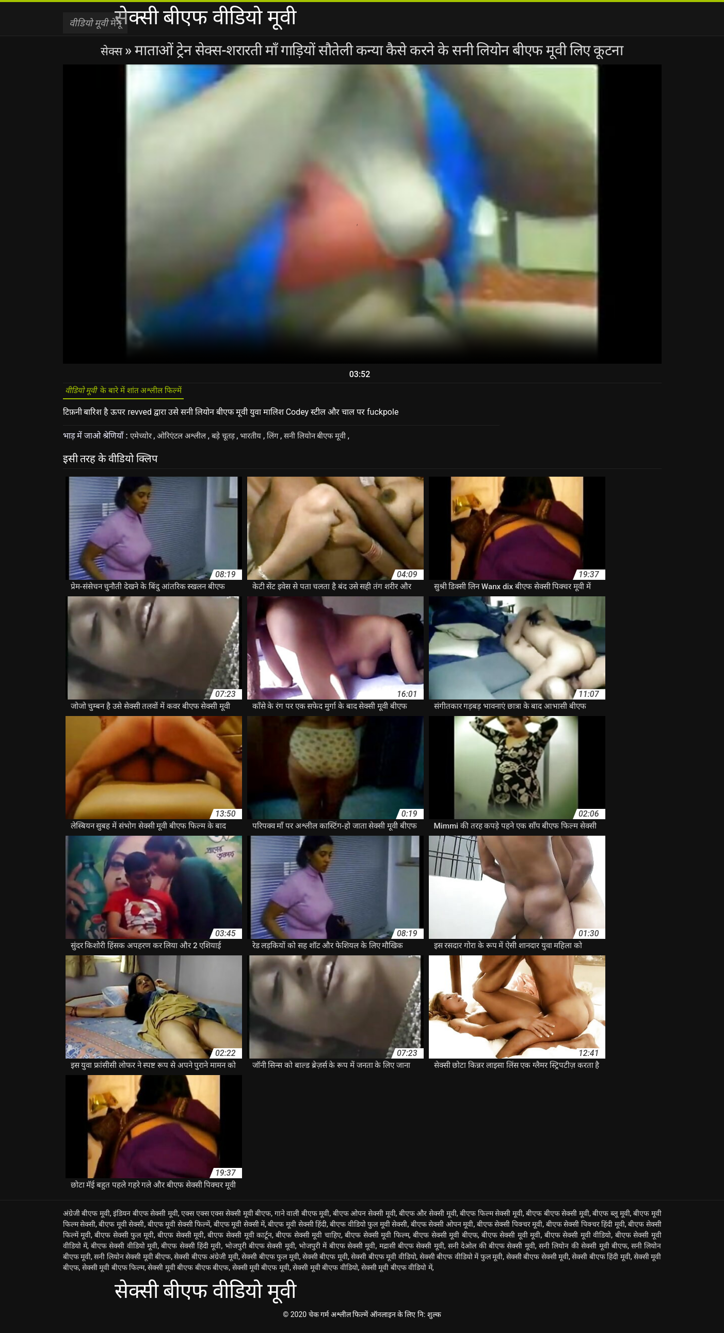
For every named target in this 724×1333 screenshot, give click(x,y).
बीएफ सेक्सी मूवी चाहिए (308, 1240)
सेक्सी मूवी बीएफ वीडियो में (396, 1273)
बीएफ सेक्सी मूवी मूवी (511, 1240)
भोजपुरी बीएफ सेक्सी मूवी (260, 1251)
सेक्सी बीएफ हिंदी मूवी (601, 1262)
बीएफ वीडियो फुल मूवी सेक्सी (368, 1229)
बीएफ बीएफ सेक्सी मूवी (557, 1218)
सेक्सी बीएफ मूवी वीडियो (383, 1262)
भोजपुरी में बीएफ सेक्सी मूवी (337, 1251)
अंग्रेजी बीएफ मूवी (86, 1218)
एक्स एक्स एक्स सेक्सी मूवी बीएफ (226, 1218)
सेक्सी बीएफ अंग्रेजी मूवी (206, 1262)
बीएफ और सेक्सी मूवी (428, 1218)
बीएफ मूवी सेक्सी (121, 1229)
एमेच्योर (142, 441)
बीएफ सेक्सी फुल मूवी (124, 1240)
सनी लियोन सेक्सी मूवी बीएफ (132, 1262)
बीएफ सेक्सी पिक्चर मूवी (510, 1229)
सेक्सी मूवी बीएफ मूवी (260, 1273)
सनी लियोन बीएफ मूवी (330, 441)
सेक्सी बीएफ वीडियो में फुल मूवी (461, 1262)
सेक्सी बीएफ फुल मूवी (270, 1262)
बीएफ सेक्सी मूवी (180, 1240)
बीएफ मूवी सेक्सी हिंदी (297, 1229)
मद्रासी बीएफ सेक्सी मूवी (411, 1251)
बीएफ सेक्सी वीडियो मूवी (124, 1251)
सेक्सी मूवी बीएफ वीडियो (325, 1273)
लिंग (285, 441)
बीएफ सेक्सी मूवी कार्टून (239, 1240)
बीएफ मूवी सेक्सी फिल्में (179, 1229)
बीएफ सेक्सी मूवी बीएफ (445, 1240)
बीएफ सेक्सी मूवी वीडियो (578, 1240)
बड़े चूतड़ (232, 441)
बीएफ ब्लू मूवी (611, 1218)
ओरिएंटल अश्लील (186, 441)
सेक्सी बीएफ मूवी (325, 1262)
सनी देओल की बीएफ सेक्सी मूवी (491, 1251)
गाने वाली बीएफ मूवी (302, 1218)
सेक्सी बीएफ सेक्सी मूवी (537, 1262)
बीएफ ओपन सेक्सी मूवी (364, 1218)
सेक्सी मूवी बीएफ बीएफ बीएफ (188, 1273)
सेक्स (113, 50)
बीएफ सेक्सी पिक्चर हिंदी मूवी (585, 1229)
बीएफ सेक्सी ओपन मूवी (442, 1229)
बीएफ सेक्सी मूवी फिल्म (377, 1240)
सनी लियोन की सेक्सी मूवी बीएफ (583, 1251)
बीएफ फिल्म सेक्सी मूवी (491, 1218)
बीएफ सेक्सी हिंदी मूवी (191, 1251)
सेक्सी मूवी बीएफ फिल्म (113, 1273)
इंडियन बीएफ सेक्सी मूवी (145, 1218)
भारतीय (261, 441)
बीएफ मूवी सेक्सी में (239, 1229)
